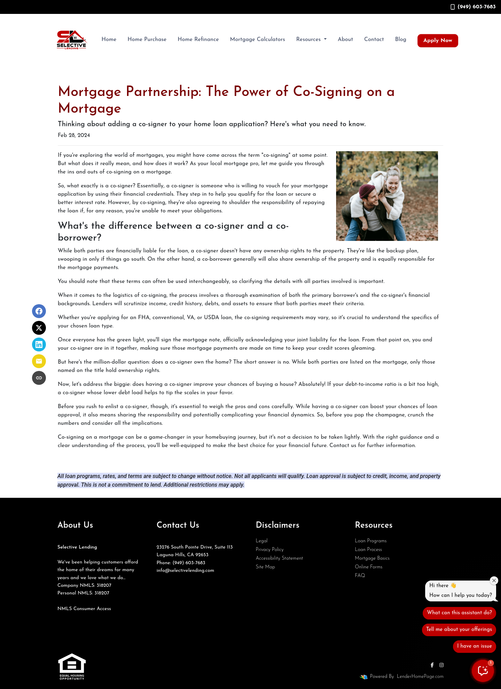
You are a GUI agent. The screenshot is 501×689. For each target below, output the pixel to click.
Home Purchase (146, 39)
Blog (400, 39)
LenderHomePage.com (420, 676)
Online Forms (368, 567)
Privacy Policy (270, 549)
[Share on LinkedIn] (39, 344)
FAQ (360, 575)
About (345, 39)
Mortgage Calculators (257, 39)
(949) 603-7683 (473, 7)
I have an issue (474, 646)
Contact (374, 39)
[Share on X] (39, 328)
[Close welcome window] (494, 580)
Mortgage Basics (372, 558)
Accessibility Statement (279, 558)
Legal (262, 541)
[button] (483, 671)
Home (109, 39)
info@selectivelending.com (185, 570)
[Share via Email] (39, 361)
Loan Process (368, 549)
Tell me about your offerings (459, 629)
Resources (309, 39)
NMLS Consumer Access (84, 608)
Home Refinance (198, 39)
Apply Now (437, 40)
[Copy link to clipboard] (39, 378)
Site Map (265, 567)
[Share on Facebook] (39, 311)
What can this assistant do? (459, 613)
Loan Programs (371, 541)
